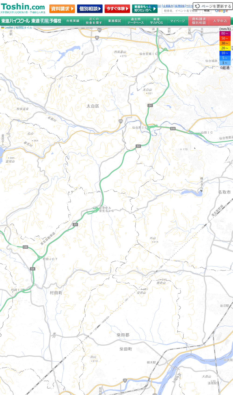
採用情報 (180, 5)
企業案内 (168, 5)
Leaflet (7, 27)
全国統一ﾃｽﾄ (154, 5)
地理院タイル (23, 27)
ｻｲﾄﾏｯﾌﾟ (190, 5)
